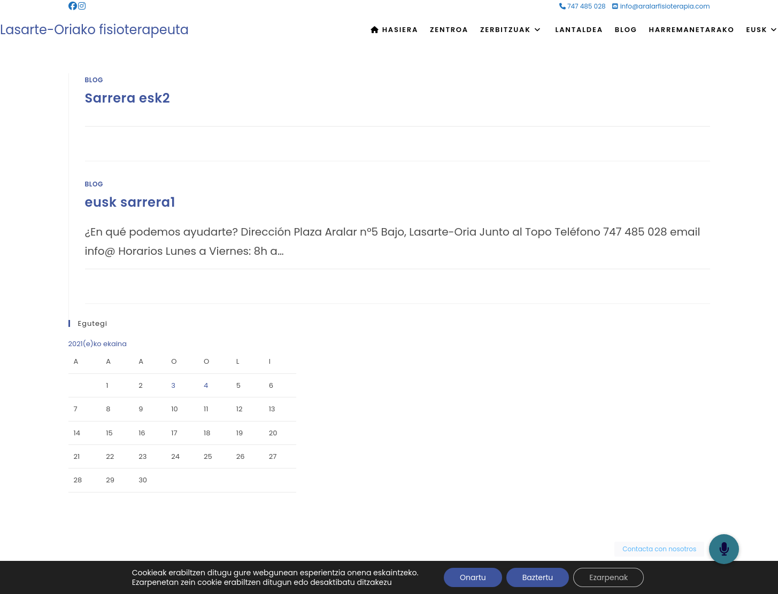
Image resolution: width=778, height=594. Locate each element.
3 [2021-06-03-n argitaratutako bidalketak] (173, 385)
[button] (724, 549)
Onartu (473, 577)
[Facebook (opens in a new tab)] (73, 6)
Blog (94, 79)
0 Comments (117, 138)
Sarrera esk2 (128, 98)
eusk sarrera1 (130, 202)
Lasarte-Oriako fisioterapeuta (94, 29)
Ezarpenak (608, 577)
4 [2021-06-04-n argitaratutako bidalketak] (206, 385)
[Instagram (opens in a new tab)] (82, 6)
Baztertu (537, 577)
